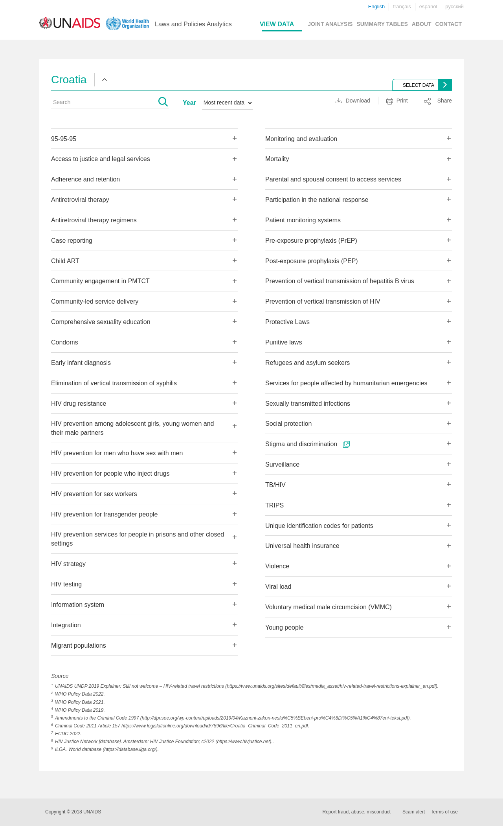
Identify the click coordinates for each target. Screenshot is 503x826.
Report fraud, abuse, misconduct (357, 812)
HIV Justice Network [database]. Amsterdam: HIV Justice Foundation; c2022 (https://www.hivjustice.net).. (164, 741)
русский (454, 6)
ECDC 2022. (68, 733)
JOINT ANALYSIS (330, 24)
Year (189, 102)
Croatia (68, 79)
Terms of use (444, 812)
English (376, 6)
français (402, 6)
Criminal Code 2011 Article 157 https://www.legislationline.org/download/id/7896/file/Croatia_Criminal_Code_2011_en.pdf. (182, 726)
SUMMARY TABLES (382, 24)
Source (59, 676)
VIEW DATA (277, 24)
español (428, 6)
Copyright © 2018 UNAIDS (73, 812)
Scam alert (413, 812)
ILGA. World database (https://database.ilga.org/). (107, 749)
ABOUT (421, 24)
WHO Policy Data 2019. (80, 710)
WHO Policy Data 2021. (80, 702)
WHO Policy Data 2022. (80, 694)
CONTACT (448, 24)
